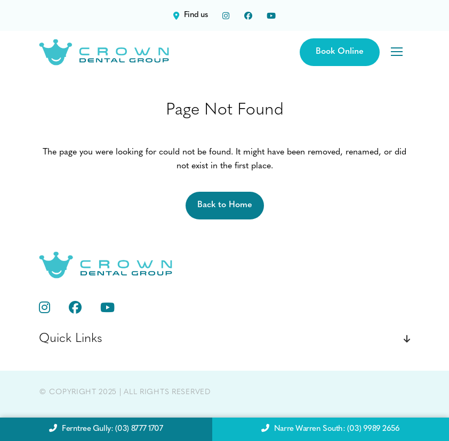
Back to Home (224, 205)
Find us (190, 15)
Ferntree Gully (106, 429)
